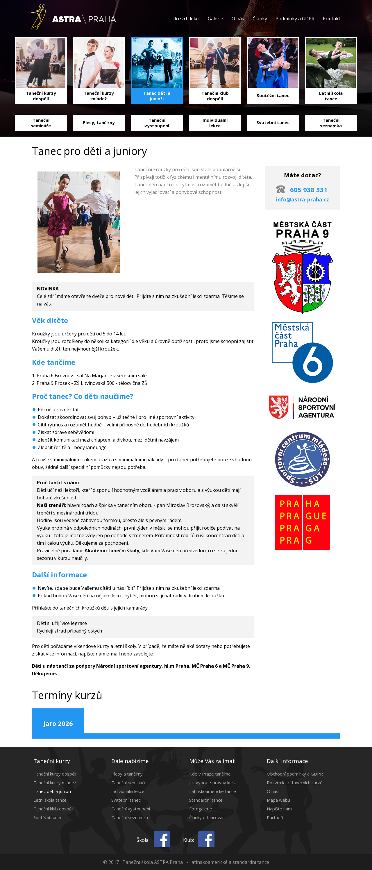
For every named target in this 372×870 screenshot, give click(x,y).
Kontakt (331, 18)
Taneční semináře (128, 782)
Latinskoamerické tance (212, 791)
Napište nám (279, 809)
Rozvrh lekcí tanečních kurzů (295, 782)
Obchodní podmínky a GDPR (295, 774)
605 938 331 (309, 189)
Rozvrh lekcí (186, 18)
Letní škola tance (50, 800)
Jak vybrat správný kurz (212, 782)
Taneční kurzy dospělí (54, 774)
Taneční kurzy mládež (54, 782)
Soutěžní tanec (47, 817)
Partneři (275, 817)
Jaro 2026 (58, 723)
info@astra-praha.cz (302, 199)
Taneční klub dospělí (53, 809)
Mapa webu (278, 800)
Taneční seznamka (129, 817)
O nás (238, 18)
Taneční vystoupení (130, 809)
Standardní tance (206, 800)
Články (260, 18)
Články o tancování (207, 817)
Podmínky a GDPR (295, 18)
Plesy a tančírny (127, 774)
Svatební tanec (126, 800)
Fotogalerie (200, 809)
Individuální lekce (127, 791)
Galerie (215, 18)
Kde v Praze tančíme (210, 774)
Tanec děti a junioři (52, 791)
